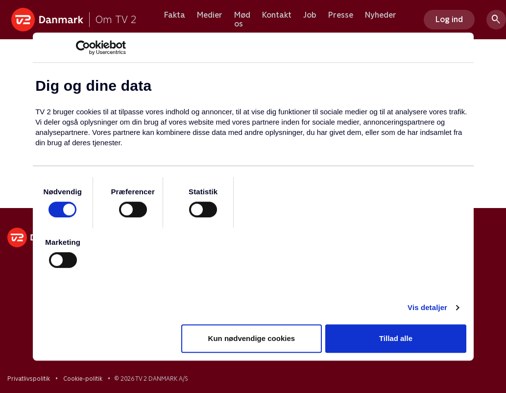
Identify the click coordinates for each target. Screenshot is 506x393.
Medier (209, 15)
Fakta (174, 15)
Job (309, 15)
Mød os (242, 19)
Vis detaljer (427, 307)
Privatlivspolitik (28, 378)
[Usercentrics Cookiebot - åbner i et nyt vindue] (83, 47)
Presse (340, 15)
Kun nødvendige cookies (251, 338)
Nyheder (380, 15)
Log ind (449, 19)
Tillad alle (395, 338)
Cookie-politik (82, 378)
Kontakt (276, 15)
